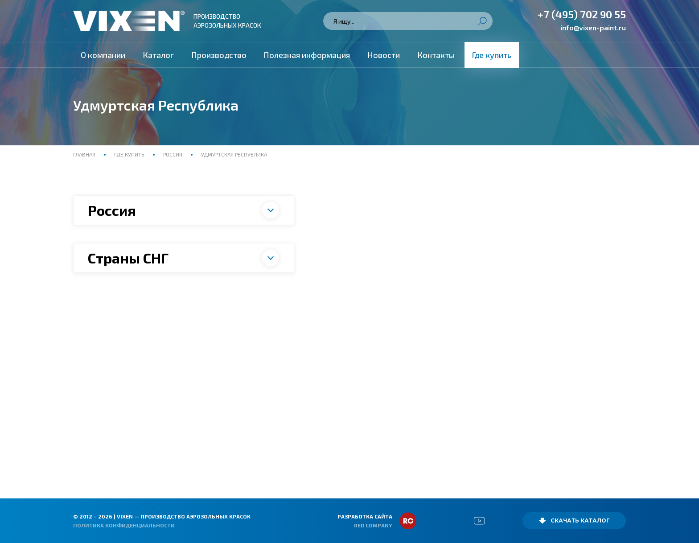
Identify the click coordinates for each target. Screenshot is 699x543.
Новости (383, 55)
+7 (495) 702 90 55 (581, 14)
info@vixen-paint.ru (593, 27)
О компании (103, 55)
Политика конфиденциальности (124, 525)
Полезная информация (306, 55)
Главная (85, 154)
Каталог (158, 55)
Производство (219, 55)
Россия (173, 154)
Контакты (436, 55)
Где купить (491, 55)
